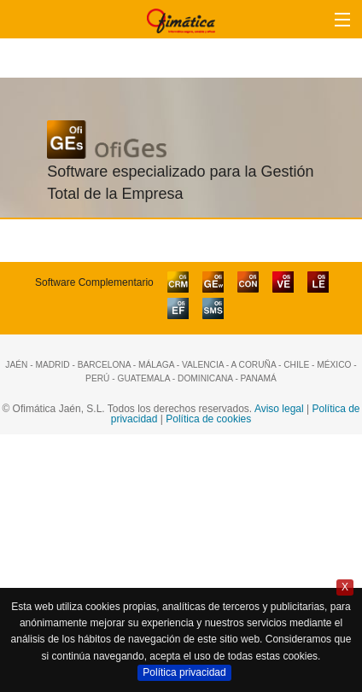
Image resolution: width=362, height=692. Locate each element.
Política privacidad (184, 672)
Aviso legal (279, 409)
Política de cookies (208, 419)
